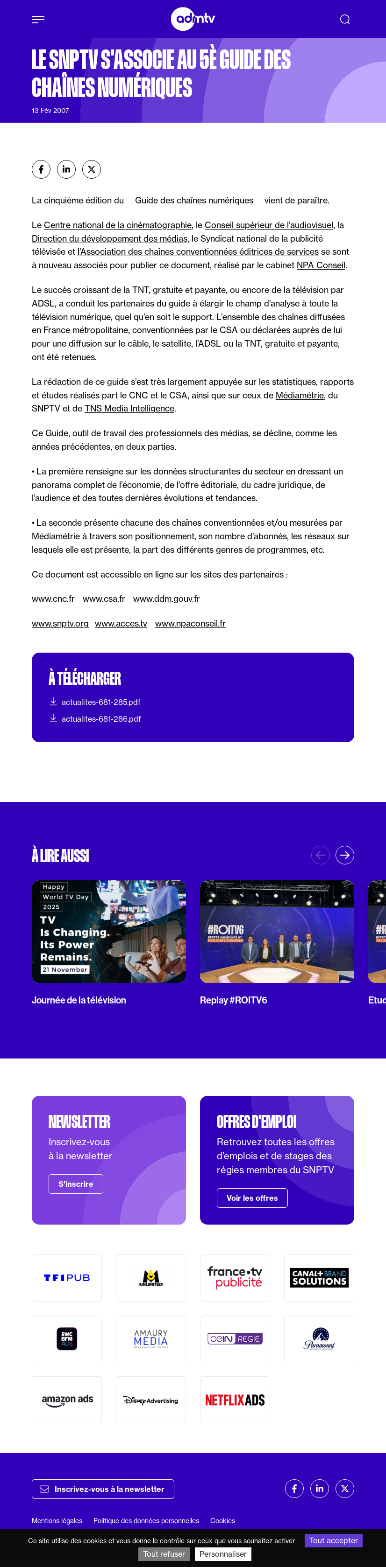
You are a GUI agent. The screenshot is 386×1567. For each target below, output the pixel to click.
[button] (345, 855)
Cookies (222, 1521)
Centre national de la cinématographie (118, 225)
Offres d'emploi (256, 1122)
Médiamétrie (300, 395)
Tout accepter (333, 1540)
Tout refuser (164, 1554)
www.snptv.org (60, 623)
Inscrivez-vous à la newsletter (102, 1489)
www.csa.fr (104, 598)
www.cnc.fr (53, 598)
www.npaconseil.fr (190, 623)
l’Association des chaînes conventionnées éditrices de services (198, 251)
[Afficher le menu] (38, 19)
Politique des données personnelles (146, 1521)
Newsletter (79, 1122)
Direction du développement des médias (109, 238)
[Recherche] (345, 19)
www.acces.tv (121, 623)
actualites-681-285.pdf (95, 701)
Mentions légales (57, 1521)
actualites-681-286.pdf (95, 718)
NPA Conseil (321, 265)
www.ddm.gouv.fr (166, 598)
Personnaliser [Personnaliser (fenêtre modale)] (223, 1554)
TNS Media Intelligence (129, 408)
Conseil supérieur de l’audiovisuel (269, 225)
